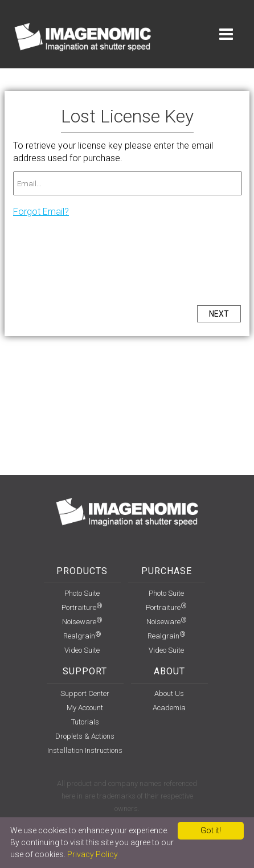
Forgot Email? (41, 211)
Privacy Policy (92, 854)
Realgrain (82, 636)
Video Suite (82, 650)
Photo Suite (82, 593)
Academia (169, 707)
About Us (169, 693)
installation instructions (84, 750)
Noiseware (82, 621)
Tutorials (85, 722)
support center (84, 693)
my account (85, 707)
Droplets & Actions (84, 736)
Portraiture (82, 607)
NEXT (219, 313)
